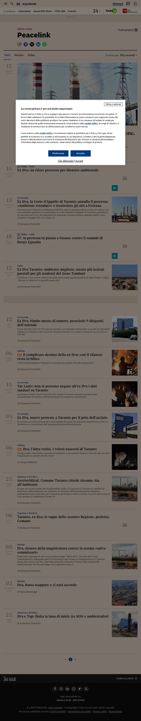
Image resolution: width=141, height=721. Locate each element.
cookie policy (91, 123)
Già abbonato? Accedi (70, 160)
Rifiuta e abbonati (113, 104)
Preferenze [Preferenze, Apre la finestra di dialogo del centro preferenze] (58, 153)
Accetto (80, 153)
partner (24, 136)
